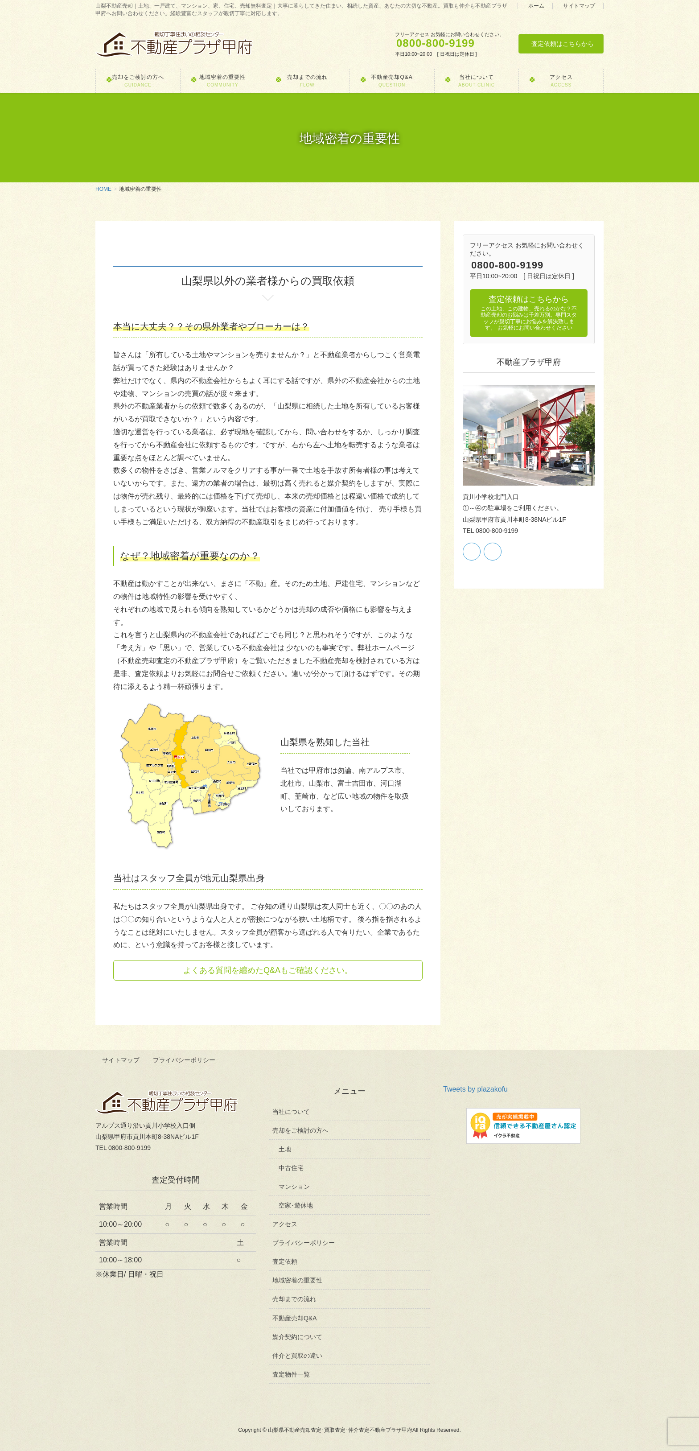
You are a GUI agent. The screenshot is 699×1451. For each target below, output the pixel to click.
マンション (294, 1186)
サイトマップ (579, 6)
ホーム (536, 6)
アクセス (284, 1223)
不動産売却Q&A (294, 1317)
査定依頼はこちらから (562, 43)
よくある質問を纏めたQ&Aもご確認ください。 (268, 970)
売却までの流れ (294, 1298)
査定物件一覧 (291, 1373)
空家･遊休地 (296, 1204)
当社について (291, 1110)
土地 (285, 1148)
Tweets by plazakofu (475, 1088)
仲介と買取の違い (297, 1354)
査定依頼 (284, 1261)
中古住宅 (291, 1167)
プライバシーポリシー (185, 1060)
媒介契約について (297, 1336)
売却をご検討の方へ (300, 1129)
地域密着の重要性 (297, 1279)
